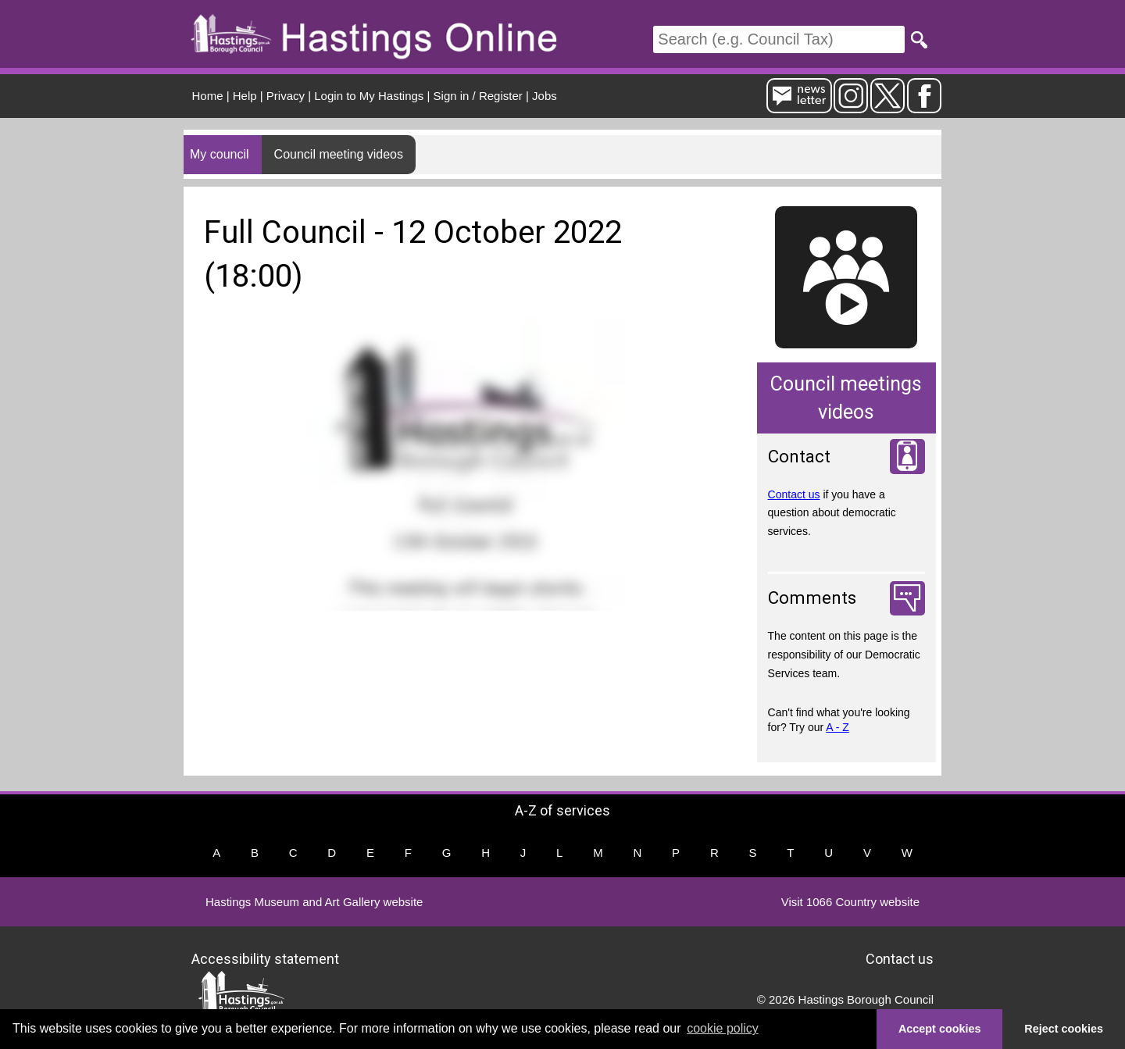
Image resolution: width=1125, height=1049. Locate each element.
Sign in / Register (478, 95)
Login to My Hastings (368, 95)
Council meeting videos (338, 154)
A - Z (837, 727)
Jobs (544, 95)
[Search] (779, 39)
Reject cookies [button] (1063, 1028)
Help (245, 95)
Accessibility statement (265, 959)
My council (219, 154)
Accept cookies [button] (939, 1028)
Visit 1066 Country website (850, 901)
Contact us (794, 494)
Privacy (285, 95)
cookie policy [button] (723, 1028)
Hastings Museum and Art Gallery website (314, 901)
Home (207, 95)
